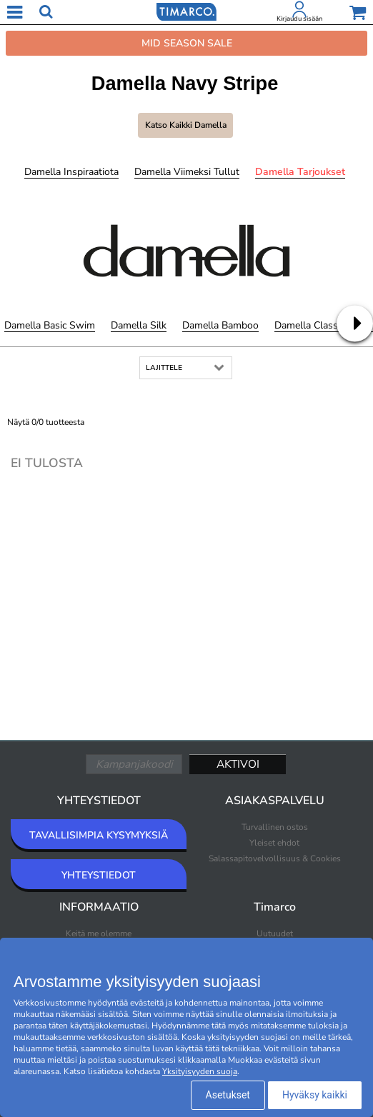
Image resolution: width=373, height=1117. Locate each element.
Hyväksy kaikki (314, 1095)
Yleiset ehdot (274, 842)
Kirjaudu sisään (299, 18)
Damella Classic (309, 325)
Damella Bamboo (220, 325)
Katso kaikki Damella (186, 125)
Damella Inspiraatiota (71, 172)
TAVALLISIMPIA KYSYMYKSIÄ (98, 835)
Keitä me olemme (98, 933)
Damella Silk (138, 325)
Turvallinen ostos (275, 827)
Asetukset (228, 1095)
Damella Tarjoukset (300, 172)
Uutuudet (275, 933)
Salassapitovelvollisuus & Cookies (275, 858)
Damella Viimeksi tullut (186, 172)
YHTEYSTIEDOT (98, 875)
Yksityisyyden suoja (199, 1071)
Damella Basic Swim (49, 325)
